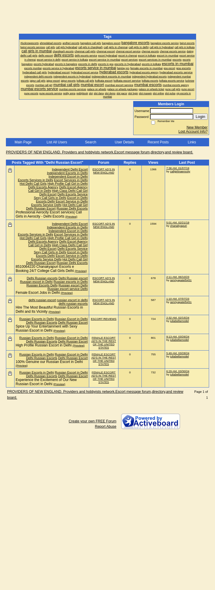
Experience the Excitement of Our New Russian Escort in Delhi (46, 382)
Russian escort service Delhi (68, 289)
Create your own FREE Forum (92, 421)
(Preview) (71, 216)
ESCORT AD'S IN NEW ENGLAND (103, 171)
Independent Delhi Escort (70, 169)
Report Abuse (105, 426)
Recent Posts (158, 142)
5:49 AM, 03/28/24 (177, 353)
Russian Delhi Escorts (72, 208)
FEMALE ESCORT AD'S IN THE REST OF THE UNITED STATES (103, 342)
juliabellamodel (179, 320)
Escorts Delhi (45, 201)
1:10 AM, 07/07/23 (177, 298)
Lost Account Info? (193, 131)
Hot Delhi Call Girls (33, 183)
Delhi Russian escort (73, 278)
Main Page (22, 142)
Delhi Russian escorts (42, 278)
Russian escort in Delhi (36, 281)
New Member (197, 127)
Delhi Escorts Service (72, 194)
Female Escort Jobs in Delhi (38, 293)
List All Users (57, 142)
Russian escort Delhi (73, 285)
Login (200, 116)
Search (90, 142)
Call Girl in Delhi (39, 190)
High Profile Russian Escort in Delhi (43, 345)
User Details (124, 142)
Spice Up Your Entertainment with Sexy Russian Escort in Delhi (46, 328)
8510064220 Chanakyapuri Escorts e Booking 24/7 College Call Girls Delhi (45, 269)
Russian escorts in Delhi (70, 281)
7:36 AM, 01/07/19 (177, 168)
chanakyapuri (178, 225)
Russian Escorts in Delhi (36, 319)
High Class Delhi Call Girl (70, 190)
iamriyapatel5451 (181, 280)
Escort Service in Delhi (72, 201)
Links (192, 142)
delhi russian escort (42, 300)
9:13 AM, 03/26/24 (177, 336)
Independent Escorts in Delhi (67, 173)
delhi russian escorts (73, 303)
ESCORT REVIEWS (104, 318)
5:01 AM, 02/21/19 (177, 222)
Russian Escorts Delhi (42, 285)
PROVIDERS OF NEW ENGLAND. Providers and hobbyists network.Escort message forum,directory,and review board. (99, 152)
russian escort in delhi (72, 300)
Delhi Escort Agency (73, 187)
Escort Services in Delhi (71, 180)
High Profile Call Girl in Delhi (68, 183)
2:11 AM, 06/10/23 (177, 276)
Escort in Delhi (77, 198)
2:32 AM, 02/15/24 (177, 317)
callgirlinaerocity (180, 171)
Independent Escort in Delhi (68, 176)
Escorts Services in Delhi (35, 180)
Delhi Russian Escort (41, 208)
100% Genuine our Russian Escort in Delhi (49, 362)
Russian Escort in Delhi (71, 319)
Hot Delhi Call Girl (75, 205)
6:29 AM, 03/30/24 (177, 371)
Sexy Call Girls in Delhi (50, 198)
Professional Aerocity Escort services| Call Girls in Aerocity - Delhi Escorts (49, 214)
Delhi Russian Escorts (41, 322)
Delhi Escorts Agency (43, 187)
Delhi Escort (47, 194)
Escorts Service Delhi (46, 205)
